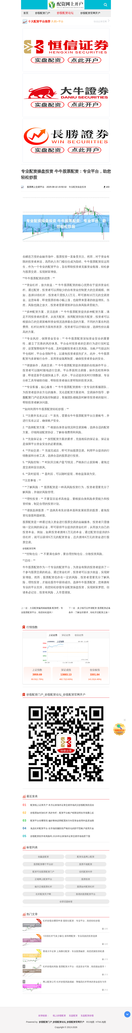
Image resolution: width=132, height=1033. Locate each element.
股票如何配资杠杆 (85, 886)
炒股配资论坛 (65, 13)
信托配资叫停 (85, 871)
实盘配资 (73, 1015)
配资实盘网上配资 (85, 856)
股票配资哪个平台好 (43, 864)
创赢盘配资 (43, 856)
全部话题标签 (66, 901)
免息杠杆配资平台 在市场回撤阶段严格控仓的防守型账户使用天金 (62, 828)
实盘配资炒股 (87, 1015)
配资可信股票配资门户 (43, 871)
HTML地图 (101, 1021)
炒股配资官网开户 (90, 13)
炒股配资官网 (29, 548)
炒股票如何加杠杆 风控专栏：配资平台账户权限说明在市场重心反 (62, 812)
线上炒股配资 (59, 1015)
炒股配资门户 (42, 13)
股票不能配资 (85, 864)
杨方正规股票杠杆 (43, 886)
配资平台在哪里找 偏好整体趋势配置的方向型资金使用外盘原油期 (62, 820)
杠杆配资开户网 (43, 894)
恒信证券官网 (101, 21)
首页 (25, 13)
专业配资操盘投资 (77, 186)
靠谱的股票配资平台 (85, 894)
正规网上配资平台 (43, 879)
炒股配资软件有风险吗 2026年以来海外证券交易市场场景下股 (60, 836)
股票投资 (85, 879)
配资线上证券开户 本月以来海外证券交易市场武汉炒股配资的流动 (62, 804)
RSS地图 (90, 1021)
